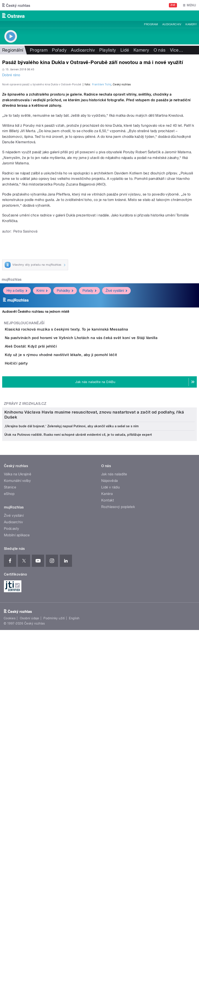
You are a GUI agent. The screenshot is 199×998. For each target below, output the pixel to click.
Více (176, 50)
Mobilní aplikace (17, 838)
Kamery (191, 24)
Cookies (9, 921)
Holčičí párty (33, 524)
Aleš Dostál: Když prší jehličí (48, 483)
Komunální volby (17, 784)
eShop (9, 797)
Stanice (10, 791)
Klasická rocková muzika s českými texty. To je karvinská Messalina (84, 441)
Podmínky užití (54, 921)
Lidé (124, 50)
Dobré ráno (11, 75)
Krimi (42, 402)
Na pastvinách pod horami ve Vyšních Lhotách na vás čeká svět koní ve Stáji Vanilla (98, 462)
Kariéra (107, 797)
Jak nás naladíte (114, 777)
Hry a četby (17, 402)
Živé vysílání (116, 402)
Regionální (12, 50)
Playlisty (107, 50)
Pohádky (65, 402)
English (74, 921)
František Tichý (101, 196)
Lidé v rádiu (110, 791)
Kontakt (107, 804)
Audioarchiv (171, 24)
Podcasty (11, 832)
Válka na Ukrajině (17, 777)
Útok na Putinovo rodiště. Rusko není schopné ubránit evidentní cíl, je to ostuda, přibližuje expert (78, 738)
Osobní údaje (29, 921)
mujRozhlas (12, 391)
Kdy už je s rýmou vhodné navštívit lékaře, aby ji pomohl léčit (78, 504)
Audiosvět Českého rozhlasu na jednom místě (35, 423)
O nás (160, 50)
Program (151, 24)
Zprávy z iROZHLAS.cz (25, 577)
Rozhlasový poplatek (118, 810)
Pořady (59, 50)
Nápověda (109, 784)
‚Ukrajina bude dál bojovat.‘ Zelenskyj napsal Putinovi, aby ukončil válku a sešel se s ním (71, 729)
